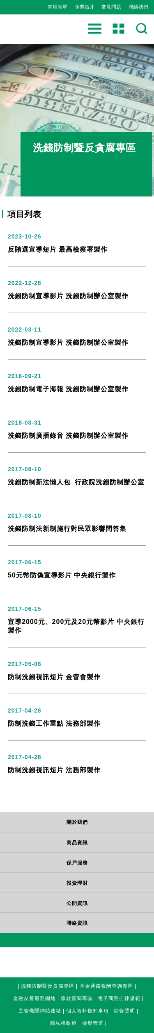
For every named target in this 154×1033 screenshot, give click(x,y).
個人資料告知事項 (87, 1010)
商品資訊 (77, 843)
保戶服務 (77, 863)
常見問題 (111, 7)
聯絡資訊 (77, 923)
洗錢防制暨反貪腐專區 (47, 985)
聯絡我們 (138, 7)
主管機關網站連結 (39, 1010)
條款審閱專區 (77, 997)
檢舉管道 (92, 1022)
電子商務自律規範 (119, 997)
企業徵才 (84, 7)
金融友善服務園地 (34, 997)
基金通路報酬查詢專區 (106, 985)
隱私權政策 (63, 1022)
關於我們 (77, 822)
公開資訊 (77, 903)
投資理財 (77, 883)
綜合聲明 (124, 1010)
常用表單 (57, 7)
